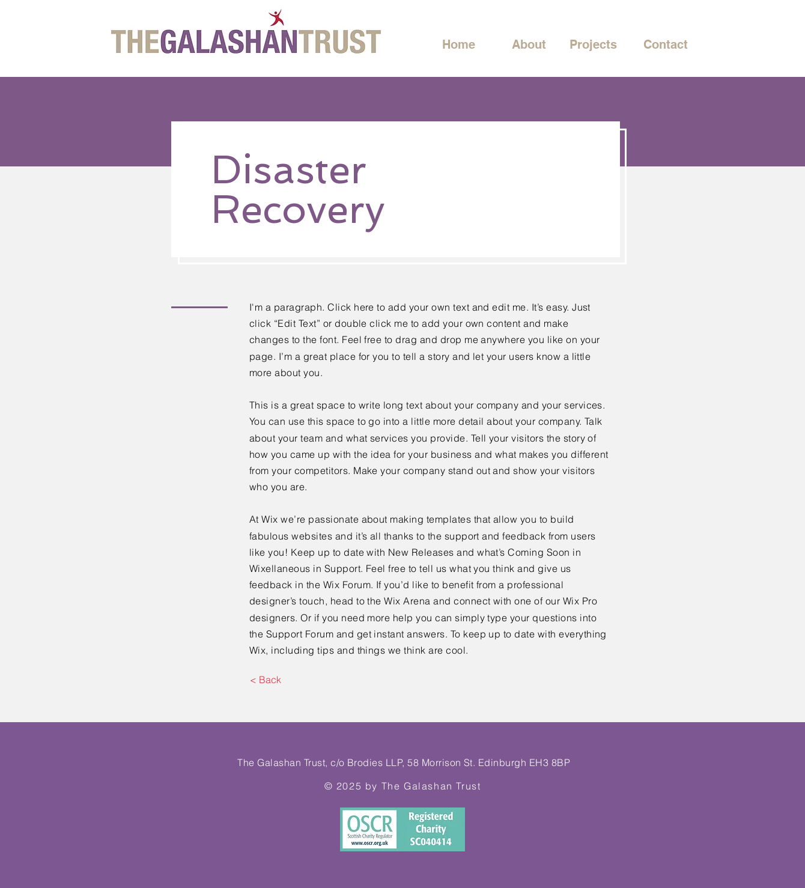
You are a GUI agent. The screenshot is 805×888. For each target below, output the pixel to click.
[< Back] (265, 679)
